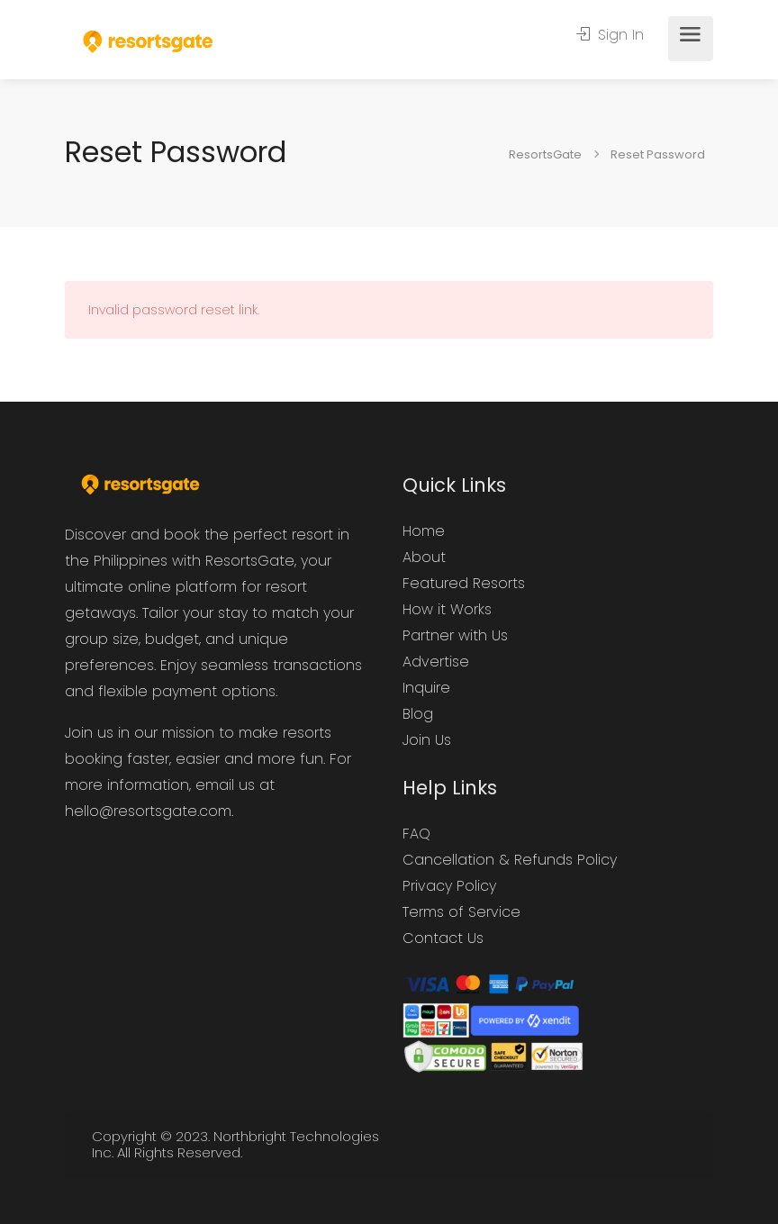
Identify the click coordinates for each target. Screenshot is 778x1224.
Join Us (427, 740)
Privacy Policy (449, 885)
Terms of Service (461, 912)
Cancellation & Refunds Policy (510, 859)
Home (424, 531)
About (424, 557)
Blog (418, 713)
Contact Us (443, 938)
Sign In (610, 35)
